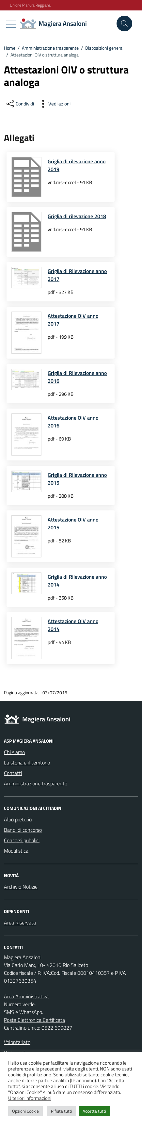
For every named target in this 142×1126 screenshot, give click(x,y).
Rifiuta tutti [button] (61, 1111)
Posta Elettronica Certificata (34, 1020)
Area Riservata (20, 922)
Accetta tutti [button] (94, 1111)
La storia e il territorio (27, 762)
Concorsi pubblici (21, 840)
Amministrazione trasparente (35, 783)
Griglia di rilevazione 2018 (77, 216)
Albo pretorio (18, 819)
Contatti (13, 773)
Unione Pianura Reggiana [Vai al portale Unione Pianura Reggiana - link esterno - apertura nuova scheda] (30, 5)
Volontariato (17, 1042)
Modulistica (16, 851)
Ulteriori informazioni (29, 1098)
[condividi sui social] (19, 104)
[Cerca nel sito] (124, 23)
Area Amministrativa (26, 996)
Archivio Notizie (21, 887)
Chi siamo (14, 752)
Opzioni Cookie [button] (25, 1111)
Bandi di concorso (23, 830)
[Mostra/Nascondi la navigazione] (11, 24)
